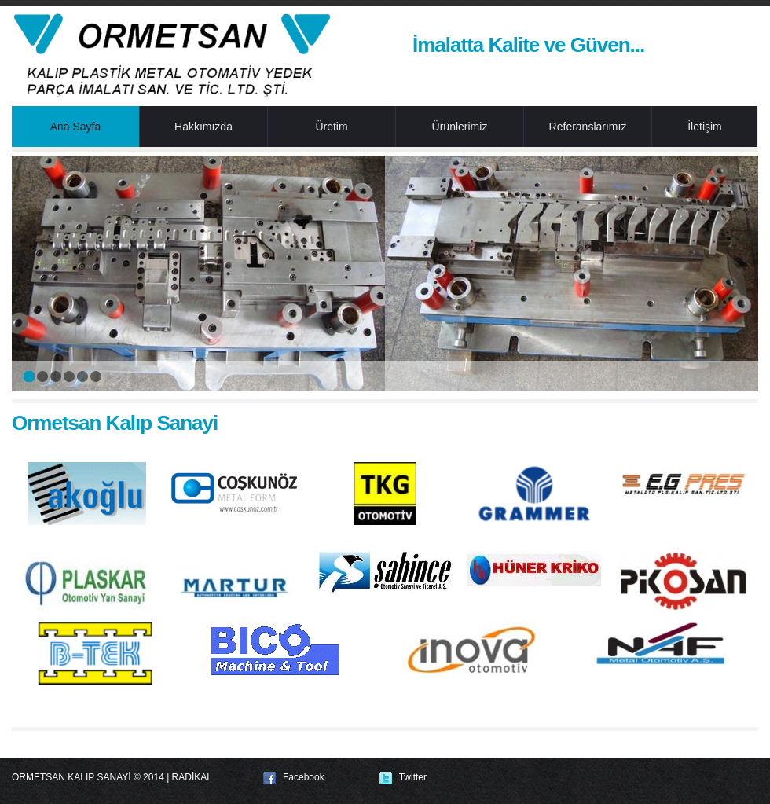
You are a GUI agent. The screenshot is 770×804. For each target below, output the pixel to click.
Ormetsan (173, 55)
